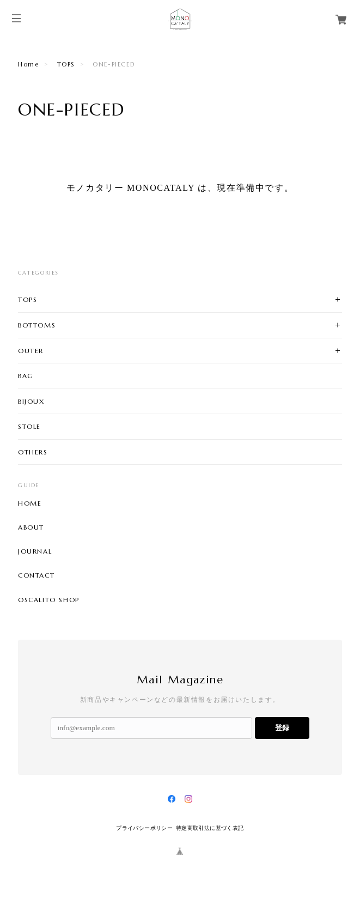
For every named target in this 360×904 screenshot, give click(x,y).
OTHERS (33, 452)
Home (28, 64)
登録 (282, 728)
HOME (29, 503)
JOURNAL (35, 551)
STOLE (29, 426)
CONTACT (36, 575)
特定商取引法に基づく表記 (210, 828)
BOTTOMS (37, 325)
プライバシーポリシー (144, 828)
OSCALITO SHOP (49, 600)
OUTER (31, 351)
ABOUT (31, 527)
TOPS (66, 64)
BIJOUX (31, 401)
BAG (26, 376)
